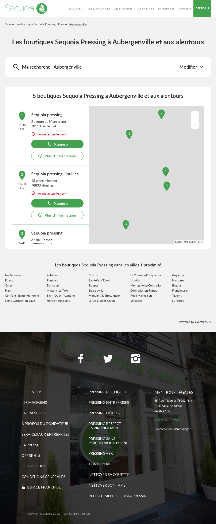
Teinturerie (100, 463)
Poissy (9, 280)
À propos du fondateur (45, 423)
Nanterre (178, 280)
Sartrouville (96, 290)
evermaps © (203, 322)
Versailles (136, 301)
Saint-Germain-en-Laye (20, 301)
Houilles (135, 280)
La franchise (34, 413)
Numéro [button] (57, 144)
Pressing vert (102, 453)
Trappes (94, 285)
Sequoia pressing (46, 114)
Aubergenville (77, 24)
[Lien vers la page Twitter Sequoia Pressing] (108, 359)
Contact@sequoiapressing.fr (172, 429)
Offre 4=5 (31, 455)
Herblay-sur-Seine (58, 301)
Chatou (93, 275)
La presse (30, 444)
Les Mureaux (13, 275)
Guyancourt (180, 275)
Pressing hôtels (104, 413)
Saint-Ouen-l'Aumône (61, 295)
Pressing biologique (108, 391)
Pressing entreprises (109, 402)
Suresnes (178, 301)
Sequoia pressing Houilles (55, 174)
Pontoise (52, 280)
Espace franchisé (44, 487)
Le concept (32, 391)
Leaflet (178, 242)
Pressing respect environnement (105, 425)
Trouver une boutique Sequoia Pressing (30, 24)
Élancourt (53, 285)
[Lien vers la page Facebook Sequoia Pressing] (80, 359)
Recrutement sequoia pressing (119, 495)
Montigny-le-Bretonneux (104, 295)
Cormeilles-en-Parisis (143, 290)
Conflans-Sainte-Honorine (22, 295)
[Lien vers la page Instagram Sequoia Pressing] (135, 359)
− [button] (194, 124)
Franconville (180, 290)
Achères (52, 275)
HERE (200, 242)
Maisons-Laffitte (57, 290)
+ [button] (195, 115)
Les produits (34, 466)
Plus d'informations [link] (57, 155)
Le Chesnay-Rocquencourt (147, 275)
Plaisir (8, 290)
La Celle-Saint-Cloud (102, 301)
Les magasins (34, 402)
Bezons (176, 285)
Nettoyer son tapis (107, 485)
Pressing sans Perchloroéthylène (108, 440)
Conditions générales (43, 476)
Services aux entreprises (46, 434)
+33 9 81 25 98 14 (167, 420)
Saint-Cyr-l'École (99, 280)
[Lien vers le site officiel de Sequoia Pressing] (26, 8)
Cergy (8, 285)
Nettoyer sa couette (109, 474)
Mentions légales (173, 392)
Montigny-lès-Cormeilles (146, 285)
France (62, 24)
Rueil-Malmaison (141, 295)
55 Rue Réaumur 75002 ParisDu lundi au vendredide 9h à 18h (173, 405)
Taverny (177, 295)
